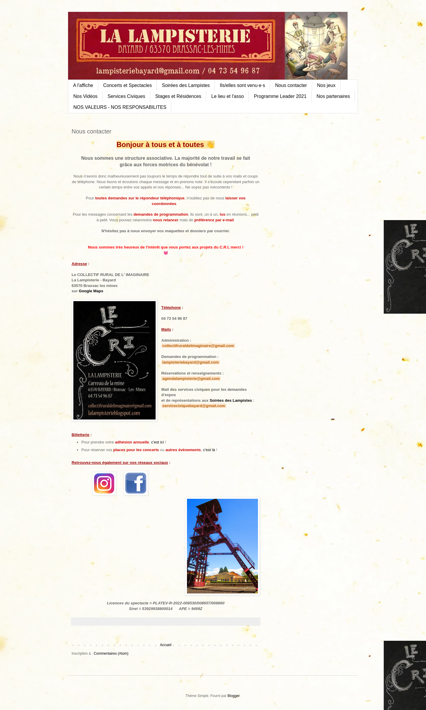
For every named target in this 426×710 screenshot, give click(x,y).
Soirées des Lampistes (186, 85)
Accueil (166, 645)
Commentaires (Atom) (111, 653)
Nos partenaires (333, 96)
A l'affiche (83, 85)
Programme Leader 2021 (280, 96)
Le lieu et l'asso (227, 96)
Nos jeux (326, 85)
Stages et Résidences (178, 96)
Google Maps (91, 291)
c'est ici (157, 442)
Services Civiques (126, 96)
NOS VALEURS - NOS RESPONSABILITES (119, 107)
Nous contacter (291, 85)
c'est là (209, 450)
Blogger (233, 696)
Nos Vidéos (85, 96)
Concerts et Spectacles (127, 85)
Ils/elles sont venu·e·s (242, 85)
